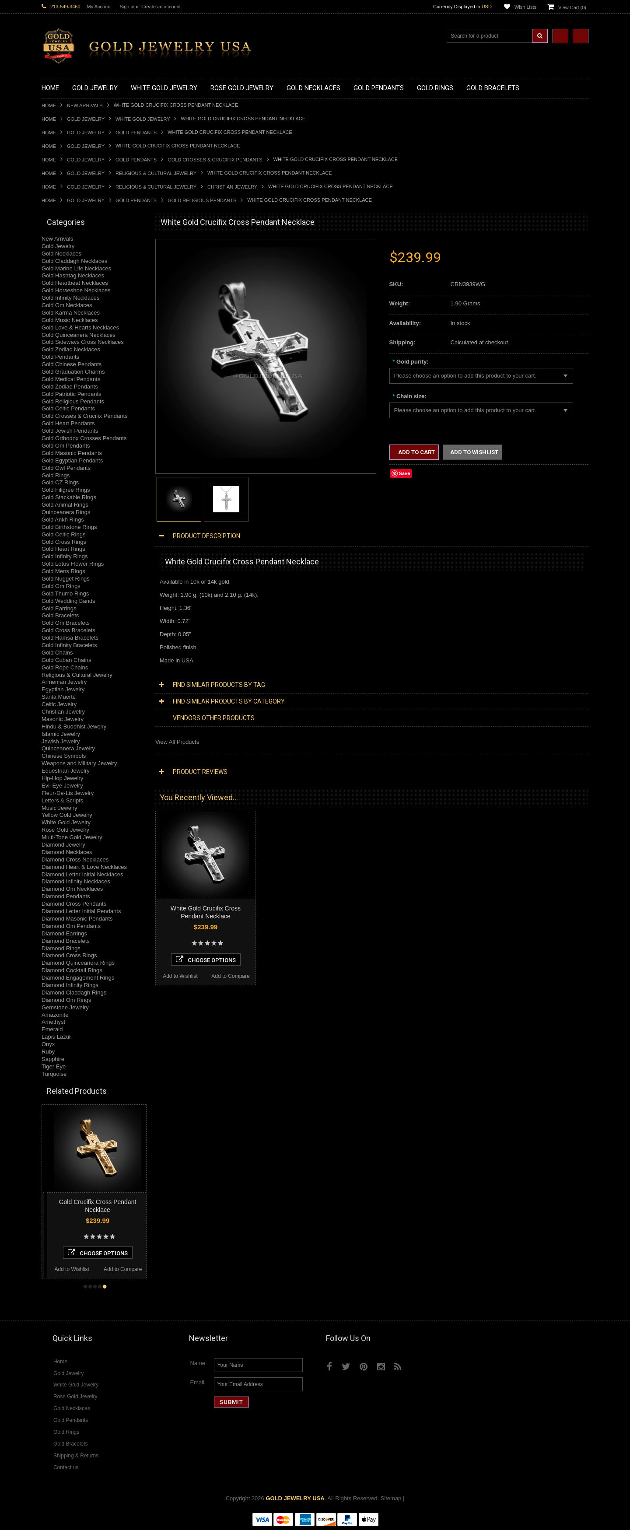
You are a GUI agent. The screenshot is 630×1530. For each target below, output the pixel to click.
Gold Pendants (136, 132)
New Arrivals (85, 105)
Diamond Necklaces (67, 852)
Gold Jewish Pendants (70, 430)
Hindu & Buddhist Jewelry (74, 726)
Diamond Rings (61, 948)
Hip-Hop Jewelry (62, 778)
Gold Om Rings (61, 586)
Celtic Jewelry (59, 704)
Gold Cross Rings (64, 542)
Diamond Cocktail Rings (72, 970)
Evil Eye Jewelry (62, 785)
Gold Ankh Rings (63, 519)
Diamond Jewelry (63, 844)
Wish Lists (525, 7)
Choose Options (145, 1252)
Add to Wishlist (119, 1269)
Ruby (48, 1051)
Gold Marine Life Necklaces (76, 268)
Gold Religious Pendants (202, 200)
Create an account (161, 6)
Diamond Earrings (64, 933)
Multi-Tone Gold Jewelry (72, 837)
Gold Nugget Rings (66, 578)
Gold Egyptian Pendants (72, 460)
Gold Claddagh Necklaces (74, 261)
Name (197, 1363)
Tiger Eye (54, 1066)
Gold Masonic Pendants (72, 453)
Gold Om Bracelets (66, 623)
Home (49, 105)
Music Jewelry (59, 808)
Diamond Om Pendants (71, 926)
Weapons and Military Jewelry (79, 763)
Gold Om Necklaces (67, 305)
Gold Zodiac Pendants (70, 386)
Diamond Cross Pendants (74, 903)
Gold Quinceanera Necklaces (79, 335)
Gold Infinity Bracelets (69, 645)
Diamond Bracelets (66, 941)
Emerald (52, 1029)
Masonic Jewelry (63, 719)
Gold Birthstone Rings (69, 527)
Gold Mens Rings (63, 571)
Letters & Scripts (62, 800)
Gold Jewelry (86, 119)
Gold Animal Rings (65, 504)
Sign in (126, 6)
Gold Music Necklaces (70, 320)
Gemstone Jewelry (65, 1007)
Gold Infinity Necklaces (70, 297)
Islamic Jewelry (61, 734)
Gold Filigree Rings (66, 490)
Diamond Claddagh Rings (74, 992)
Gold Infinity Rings (65, 556)
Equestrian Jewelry (66, 770)
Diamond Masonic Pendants (77, 918)
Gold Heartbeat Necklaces (75, 283)
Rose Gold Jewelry (65, 829)
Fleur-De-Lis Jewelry (68, 793)
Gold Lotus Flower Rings (73, 563)
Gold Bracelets (60, 615)
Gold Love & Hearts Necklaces (80, 327)
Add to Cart (416, 452)
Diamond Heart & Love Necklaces (84, 867)
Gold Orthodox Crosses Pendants (84, 438)
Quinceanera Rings (66, 512)
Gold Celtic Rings (63, 534)
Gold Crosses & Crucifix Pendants (215, 159)
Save (404, 473)
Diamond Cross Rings (69, 955)
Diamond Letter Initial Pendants (81, 911)
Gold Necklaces (61, 253)
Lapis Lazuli (57, 1036)
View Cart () (572, 7)
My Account (99, 6)
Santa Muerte (59, 696)
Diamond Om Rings (66, 1000)
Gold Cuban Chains (66, 660)
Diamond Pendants (66, 896)
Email (197, 1382)
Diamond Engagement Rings (78, 977)
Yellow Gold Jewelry (67, 815)
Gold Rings (56, 475)
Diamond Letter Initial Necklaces (82, 874)
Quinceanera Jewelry (68, 748)
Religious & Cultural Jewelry (156, 173)
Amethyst (53, 1022)
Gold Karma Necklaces (71, 312)
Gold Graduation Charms (73, 371)
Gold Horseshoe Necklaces (76, 290)
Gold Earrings (59, 608)
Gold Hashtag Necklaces (73, 275)
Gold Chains (57, 652)
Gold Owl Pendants (66, 468)
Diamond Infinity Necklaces (76, 881)
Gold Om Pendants (66, 445)
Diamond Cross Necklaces (75, 859)
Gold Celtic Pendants (68, 408)
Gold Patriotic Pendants (72, 394)
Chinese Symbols (64, 756)
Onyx (48, 1044)
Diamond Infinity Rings (70, 985)
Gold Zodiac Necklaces (71, 349)
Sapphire (53, 1059)
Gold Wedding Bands (68, 601)
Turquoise (54, 1074)
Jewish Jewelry (61, 741)
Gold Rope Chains (65, 667)
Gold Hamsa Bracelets (70, 637)
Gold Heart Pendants (68, 423)
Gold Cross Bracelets (68, 630)
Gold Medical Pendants (71, 379)
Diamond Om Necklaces (72, 889)
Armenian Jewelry (64, 682)
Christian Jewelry (232, 186)
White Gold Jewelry (143, 119)
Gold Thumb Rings (65, 593)
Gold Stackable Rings (69, 497)
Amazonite (55, 1015)
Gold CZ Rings (60, 482)
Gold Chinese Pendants (72, 364)
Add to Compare (66, 1269)
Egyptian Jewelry (63, 689)
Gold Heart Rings (63, 549)
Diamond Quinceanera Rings (78, 962)
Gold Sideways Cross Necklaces (83, 342)
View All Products (177, 742)
